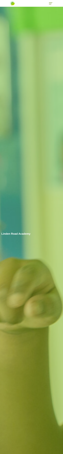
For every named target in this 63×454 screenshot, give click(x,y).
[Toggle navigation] (50, 3)
